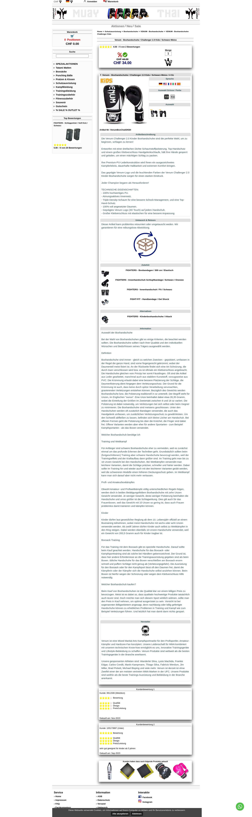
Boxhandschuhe (131, 31)
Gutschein (60, 106)
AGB (100, 796)
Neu (129, 26)
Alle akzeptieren (120, 814)
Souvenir (59, 102)
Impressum (60, 800)
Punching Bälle (63, 75)
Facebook (145, 797)
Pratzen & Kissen (64, 79)
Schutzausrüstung (64, 83)
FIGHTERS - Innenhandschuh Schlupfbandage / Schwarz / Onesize (149, 280)
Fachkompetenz (63, 807)
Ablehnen (137, 814)
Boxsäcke (60, 71)
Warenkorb (110, 1)
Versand (102, 804)
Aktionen (117, 26)
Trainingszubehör (64, 94)
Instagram (145, 802)
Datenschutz (104, 800)
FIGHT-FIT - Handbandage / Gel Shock (149, 299)
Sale (138, 26)
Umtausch (103, 807)
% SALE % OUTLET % (66, 110)
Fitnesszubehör (63, 98)
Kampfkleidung (63, 87)
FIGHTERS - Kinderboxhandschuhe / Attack (149, 316)
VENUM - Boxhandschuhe (151, 31)
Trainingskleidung (64, 91)
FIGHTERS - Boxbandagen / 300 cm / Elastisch (149, 270)
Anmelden (90, 1)
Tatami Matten (62, 67)
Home (99, 31)
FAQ (57, 804)
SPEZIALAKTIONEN (65, 64)
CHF (56, 1)
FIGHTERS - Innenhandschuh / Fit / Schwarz (149, 289)
